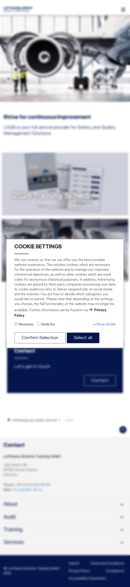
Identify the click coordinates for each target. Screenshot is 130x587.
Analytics (48, 324)
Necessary (26, 324)
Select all (83, 338)
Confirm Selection (40, 338)
